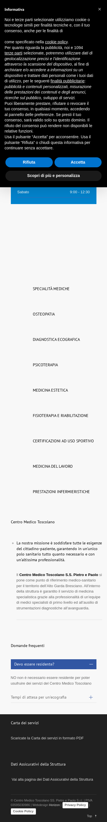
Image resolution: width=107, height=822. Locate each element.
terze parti (13, 53)
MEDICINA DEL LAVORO (53, 466)
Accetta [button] (78, 162)
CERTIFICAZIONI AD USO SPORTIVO (63, 440)
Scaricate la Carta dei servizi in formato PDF (47, 738)
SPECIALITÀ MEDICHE (51, 288)
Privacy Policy (75, 805)
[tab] (53, 664)
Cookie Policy (23, 811)
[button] (99, 9)
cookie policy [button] (56, 42)
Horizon (54, 805)
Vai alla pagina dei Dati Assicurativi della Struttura (52, 779)
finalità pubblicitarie (67, 81)
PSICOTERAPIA (45, 364)
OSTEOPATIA (44, 314)
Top (89, 816)
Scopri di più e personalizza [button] (53, 175)
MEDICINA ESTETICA (50, 390)
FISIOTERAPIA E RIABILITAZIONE (60, 415)
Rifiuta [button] (29, 162)
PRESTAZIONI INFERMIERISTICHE (61, 491)
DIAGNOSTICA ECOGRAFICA (56, 339)
